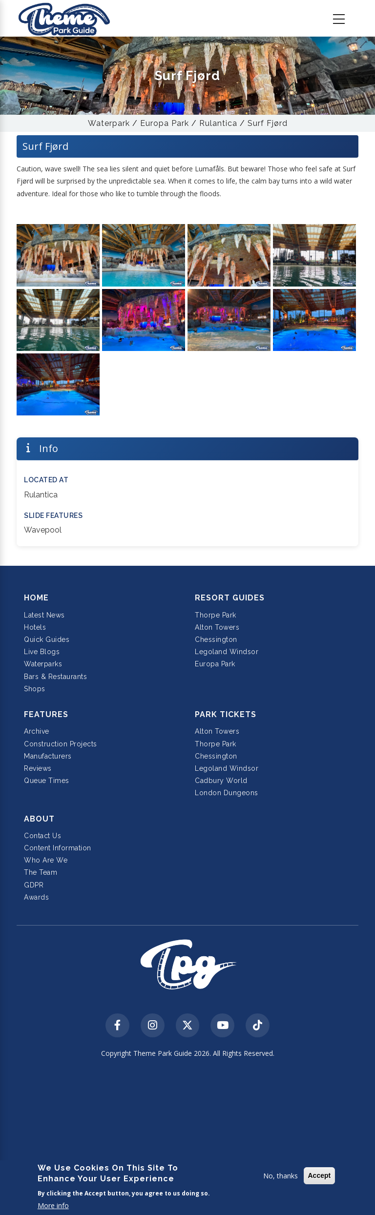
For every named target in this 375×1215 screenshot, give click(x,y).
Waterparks (43, 664)
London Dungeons (226, 793)
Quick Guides (46, 639)
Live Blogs (42, 652)
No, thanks (280, 1175)
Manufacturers (48, 756)
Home (36, 597)
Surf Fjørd (268, 123)
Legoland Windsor (226, 652)
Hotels (35, 627)
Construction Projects (60, 744)
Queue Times (46, 780)
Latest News (44, 615)
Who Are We (45, 860)
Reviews (38, 768)
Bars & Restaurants (55, 676)
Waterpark (109, 123)
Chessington (216, 639)
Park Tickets (225, 714)
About (39, 819)
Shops (34, 689)
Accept (319, 1175)
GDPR (33, 885)
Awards (36, 897)
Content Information (57, 848)
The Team (40, 872)
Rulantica (218, 123)
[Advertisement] (187, 1138)
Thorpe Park (215, 615)
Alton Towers (217, 627)
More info (53, 1205)
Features (46, 714)
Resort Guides (230, 597)
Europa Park (164, 123)
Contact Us (42, 836)
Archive (36, 731)
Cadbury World (221, 780)
